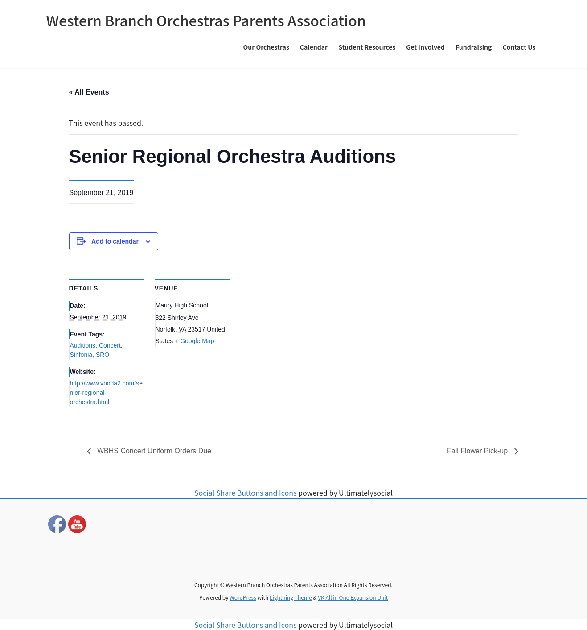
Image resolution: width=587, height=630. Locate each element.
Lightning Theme (291, 597)
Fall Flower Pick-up (478, 451)
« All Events (89, 92)
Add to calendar (115, 241)
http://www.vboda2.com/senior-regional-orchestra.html (106, 393)
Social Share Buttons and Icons (245, 492)
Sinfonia (81, 354)
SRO (102, 354)
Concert (110, 345)
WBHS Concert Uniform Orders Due (153, 451)
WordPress (243, 597)
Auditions (83, 345)
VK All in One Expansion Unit (353, 597)
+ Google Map (194, 340)
